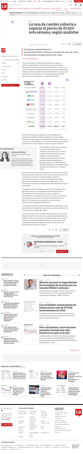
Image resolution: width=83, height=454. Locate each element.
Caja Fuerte (33, 413)
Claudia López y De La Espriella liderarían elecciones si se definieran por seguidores (11, 317)
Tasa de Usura (54, 12)
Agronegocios (22, 411)
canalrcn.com (38, 447)
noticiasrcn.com (57, 447)
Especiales (32, 421)
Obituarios (32, 428)
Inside (42, 426)
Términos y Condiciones (61, 422)
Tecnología (7, 312)
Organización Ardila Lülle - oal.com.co (76, 446)
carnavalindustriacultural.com (25, 447)
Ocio (42, 428)
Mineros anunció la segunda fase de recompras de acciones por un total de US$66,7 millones (58, 285)
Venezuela (43, 12)
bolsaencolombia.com (61, 445)
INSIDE (79, 8)
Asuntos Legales (22, 413)
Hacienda (6, 325)
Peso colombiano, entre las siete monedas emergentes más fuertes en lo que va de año (57, 330)
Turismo (68, 12)
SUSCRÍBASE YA (62, 251)
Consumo (21, 417)
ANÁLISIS (53, 8)
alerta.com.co (5, 449)
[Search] (71, 5)
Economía (43, 417)
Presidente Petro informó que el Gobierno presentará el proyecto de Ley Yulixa (45, 392)
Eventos (43, 421)
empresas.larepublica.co (32, 445)
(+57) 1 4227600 (5, 419)
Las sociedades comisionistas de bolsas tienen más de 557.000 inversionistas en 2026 (57, 307)
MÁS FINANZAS (74, 350)
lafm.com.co (66, 447)
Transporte (43, 371)
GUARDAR (77, 44)
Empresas (21, 421)
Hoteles (62, 12)
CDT (48, 12)
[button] (24, 244)
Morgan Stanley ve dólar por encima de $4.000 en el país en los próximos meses (11, 341)
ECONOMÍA (19, 8)
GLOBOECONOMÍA (36, 8)
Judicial (42, 386)
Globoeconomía (45, 423)
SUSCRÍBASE (78, 1)
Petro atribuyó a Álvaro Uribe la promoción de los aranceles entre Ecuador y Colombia (11, 283)
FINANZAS (13, 8)
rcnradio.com (47, 447)
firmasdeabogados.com (46, 445)
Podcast (20, 432)
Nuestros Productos (60, 416)
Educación (6, 301)
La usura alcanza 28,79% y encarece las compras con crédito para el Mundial (19, 391)
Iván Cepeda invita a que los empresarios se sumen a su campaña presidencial (11, 329)
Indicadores (21, 426)
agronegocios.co (19, 445)
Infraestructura (33, 426)
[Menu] (10, 8)
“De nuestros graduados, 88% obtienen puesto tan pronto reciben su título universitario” (12, 305)
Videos (31, 436)
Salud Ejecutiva (45, 432)
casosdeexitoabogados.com (8, 447)
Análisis (43, 411)
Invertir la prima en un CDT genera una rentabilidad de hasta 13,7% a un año (11, 294)
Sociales (70, 371)
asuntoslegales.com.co (7, 445)
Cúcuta (73, 12)
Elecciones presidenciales (32, 12)
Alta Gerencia (33, 411)
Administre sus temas (8, 85)
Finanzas (20, 423)
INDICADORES (73, 8)
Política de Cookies (60, 428)
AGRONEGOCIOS (46, 8)
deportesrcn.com (15, 449)
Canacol (12, 15)
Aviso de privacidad (60, 420)
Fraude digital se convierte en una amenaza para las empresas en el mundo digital (74, 391)
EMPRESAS (25, 8)
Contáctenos (58, 418)
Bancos (6, 290)
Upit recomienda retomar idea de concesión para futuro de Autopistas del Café (47, 376)
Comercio (6, 278)
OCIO (30, 8)
